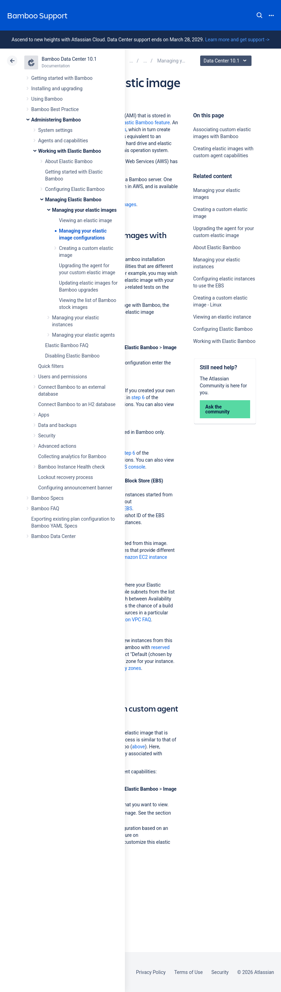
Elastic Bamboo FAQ (66, 345)
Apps (43, 415)
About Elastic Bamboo (69, 161)
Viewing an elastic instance (222, 317)
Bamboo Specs (47, 498)
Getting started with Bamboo (62, 78)
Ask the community (217, 409)
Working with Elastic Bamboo (69, 151)
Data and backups (57, 425)
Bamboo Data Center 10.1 (69, 59)
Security (47, 435)
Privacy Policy (150, 972)
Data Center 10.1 (227, 60)
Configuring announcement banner (75, 487)
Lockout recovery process (65, 477)
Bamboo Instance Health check (71, 467)
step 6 (138, 397)
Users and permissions (62, 376)
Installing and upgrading (57, 88)
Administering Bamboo (56, 120)
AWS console (131, 467)
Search (259, 15)
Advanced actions (57, 446)
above (138, 746)
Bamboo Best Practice (55, 109)
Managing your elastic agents (83, 335)
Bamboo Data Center (53, 536)
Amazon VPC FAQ (132, 619)
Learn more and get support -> (237, 39)
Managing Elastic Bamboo (73, 199)
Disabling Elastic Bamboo (72, 356)
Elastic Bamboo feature (145, 122)
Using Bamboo (46, 99)
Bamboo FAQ (45, 508)
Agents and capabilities (63, 140)
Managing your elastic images (84, 210)
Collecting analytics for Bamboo (72, 456)
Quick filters (50, 366)
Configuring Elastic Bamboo (75, 189)
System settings (55, 130)
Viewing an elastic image (85, 220)
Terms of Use (188, 972)
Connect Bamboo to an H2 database (77, 404)
